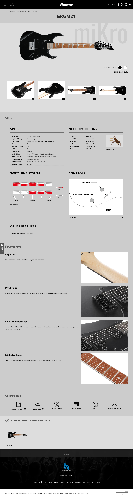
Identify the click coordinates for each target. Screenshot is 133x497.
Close (126, 491)
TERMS (44, 482)
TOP (6, 11)
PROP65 (62, 482)
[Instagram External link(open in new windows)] (126, 4)
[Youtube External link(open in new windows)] (130, 4)
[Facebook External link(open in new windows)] (118, 4)
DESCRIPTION (110, 149)
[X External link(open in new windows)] (122, 4)
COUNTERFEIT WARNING (74, 482)
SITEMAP (97, 482)
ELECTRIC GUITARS (21, 11)
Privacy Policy (84, 493)
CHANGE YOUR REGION (66, 475)
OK (122, 494)
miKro (29, 11)
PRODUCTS (12, 11)
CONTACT (36, 482)
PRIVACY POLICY (53, 482)
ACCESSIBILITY (88, 482)
